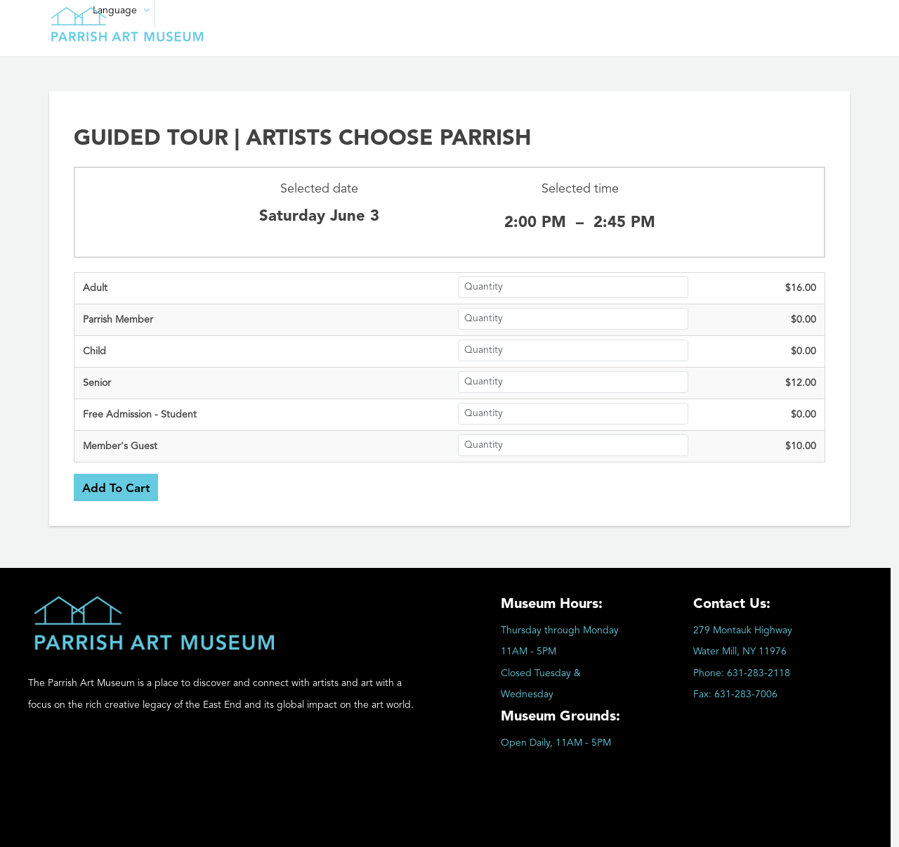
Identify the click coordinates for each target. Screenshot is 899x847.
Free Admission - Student (140, 415)
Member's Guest (120, 446)
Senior (97, 383)
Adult (95, 288)
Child (94, 351)
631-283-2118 (758, 673)
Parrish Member (118, 320)
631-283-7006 (745, 694)
